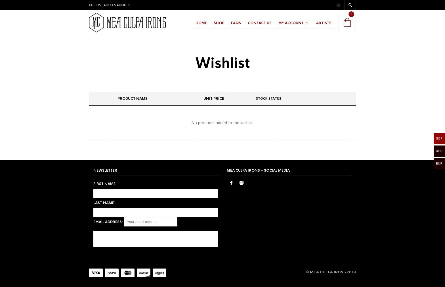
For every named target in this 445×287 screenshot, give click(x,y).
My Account (291, 23)
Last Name (103, 203)
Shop (219, 23)
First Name (104, 184)
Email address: (108, 222)
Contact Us (260, 23)
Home (201, 23)
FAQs (236, 23)
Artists (323, 23)
